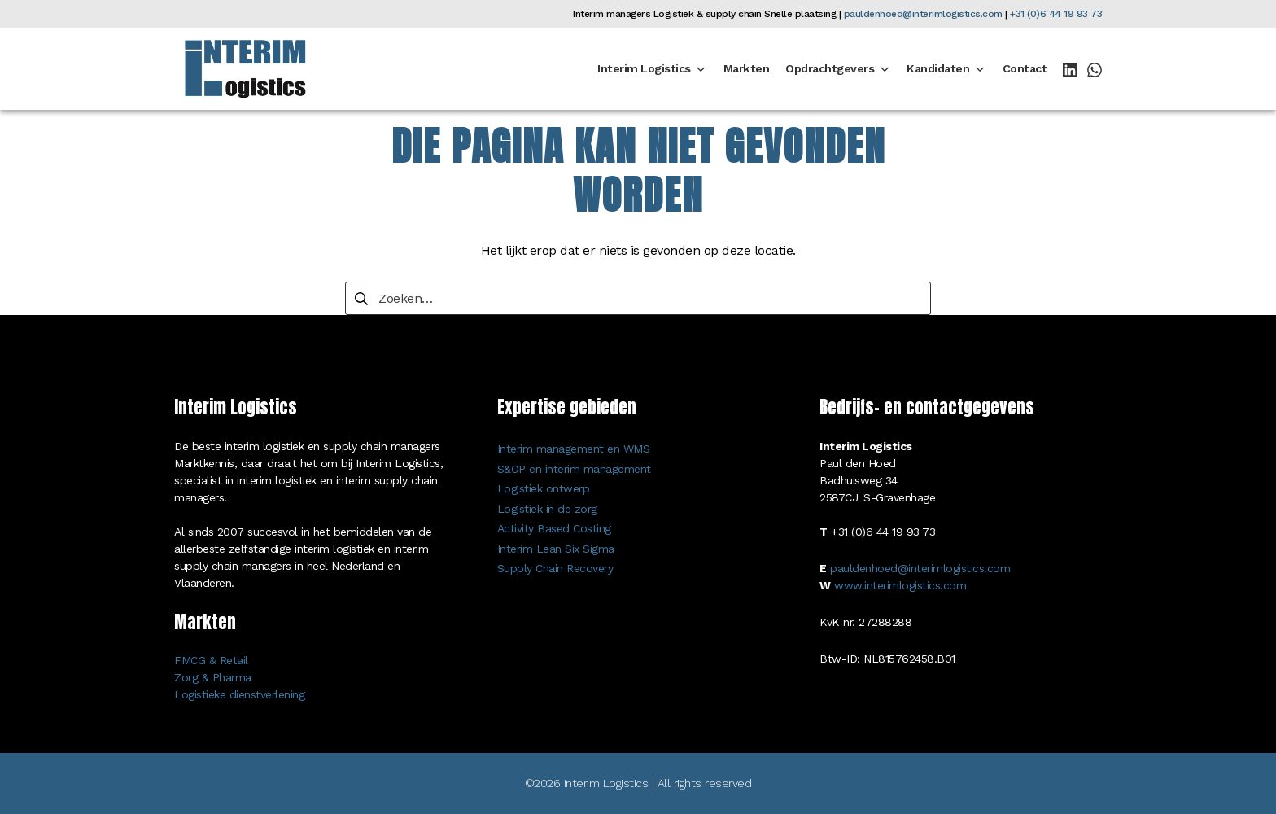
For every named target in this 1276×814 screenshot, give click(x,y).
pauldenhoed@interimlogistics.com (923, 14)
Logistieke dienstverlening (239, 694)
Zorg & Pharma (212, 677)
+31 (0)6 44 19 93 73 (1056, 14)
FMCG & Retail (211, 660)
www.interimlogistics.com (900, 585)
